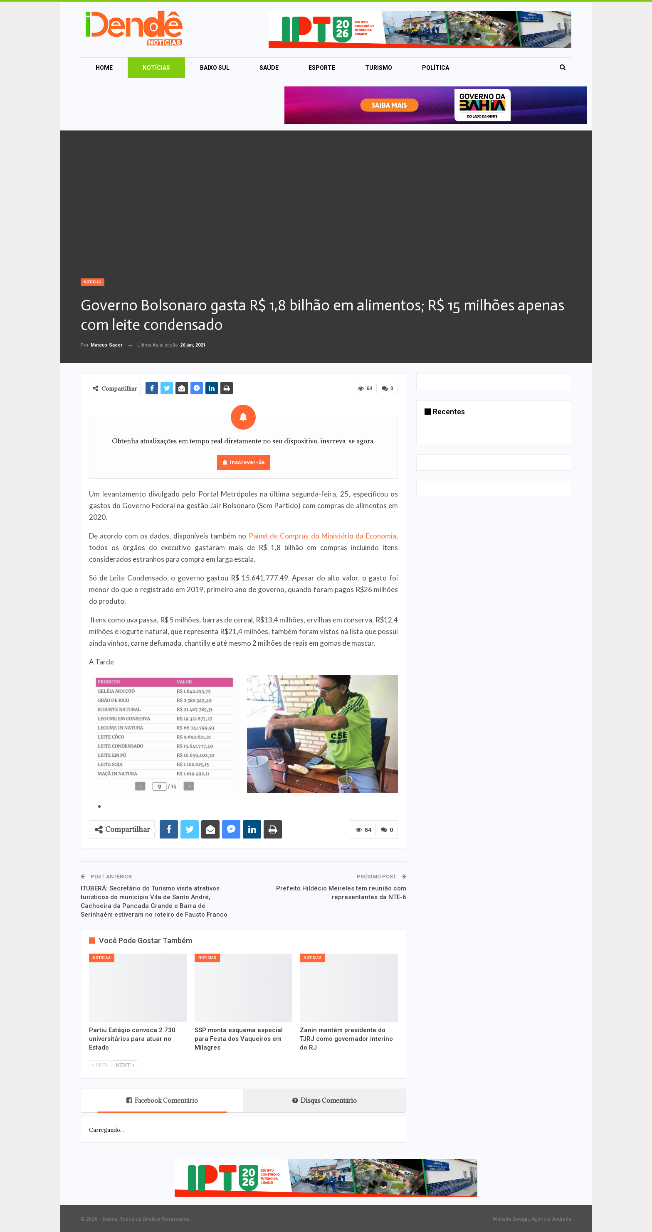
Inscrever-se (247, 462)
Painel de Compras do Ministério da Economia (322, 535)
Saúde (269, 67)
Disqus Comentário (324, 1100)
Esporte (322, 67)
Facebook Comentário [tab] (162, 1100)
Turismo (378, 67)
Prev (100, 1065)
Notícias (156, 67)
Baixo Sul (215, 67)
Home (104, 67)
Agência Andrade (551, 1219)
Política (435, 67)
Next (125, 1065)
